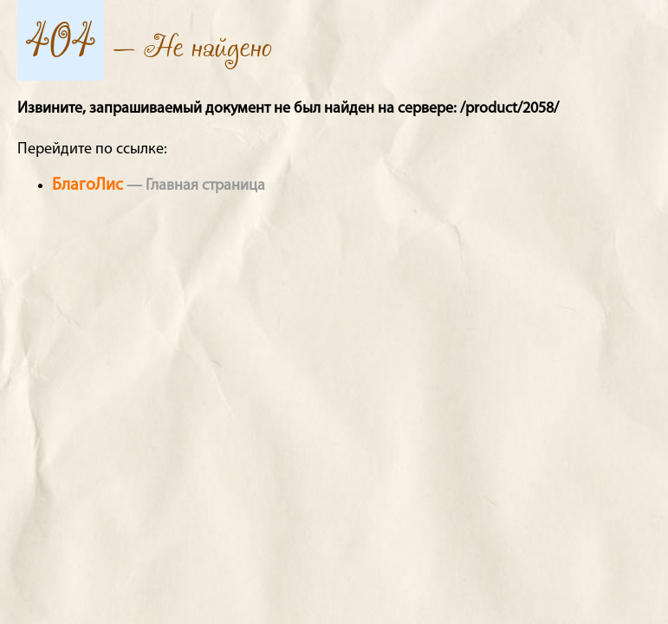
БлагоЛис (87, 185)
